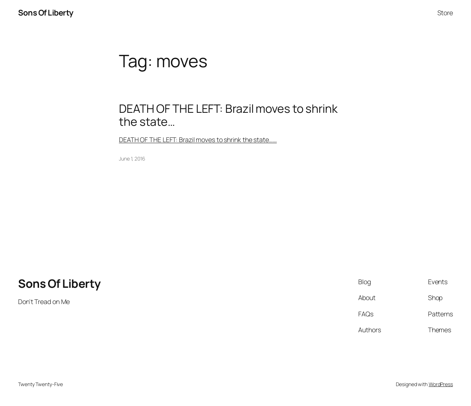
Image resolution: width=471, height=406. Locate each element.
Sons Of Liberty (45, 12)
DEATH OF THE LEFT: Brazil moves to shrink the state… (228, 115)
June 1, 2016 (132, 158)
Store (445, 12)
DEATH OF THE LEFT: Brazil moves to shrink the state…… (198, 139)
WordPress (441, 384)
